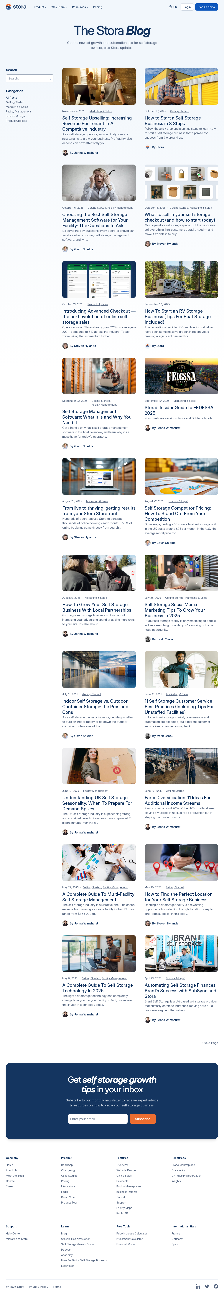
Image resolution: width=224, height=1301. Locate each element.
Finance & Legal (15, 116)
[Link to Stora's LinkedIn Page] (198, 1286)
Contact (10, 1181)
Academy (67, 1255)
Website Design (126, 1170)
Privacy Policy (38, 1287)
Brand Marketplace (183, 1164)
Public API (122, 1213)
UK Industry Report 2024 (187, 1175)
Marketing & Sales (17, 106)
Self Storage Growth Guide (77, 1244)
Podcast (66, 1249)
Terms (57, 1287)
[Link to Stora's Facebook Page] (216, 1286)
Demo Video (69, 1197)
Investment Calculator (129, 1238)
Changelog (68, 1170)
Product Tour (69, 1202)
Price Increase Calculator (131, 1233)
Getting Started (15, 102)
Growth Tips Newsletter (75, 1238)
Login (187, 7)
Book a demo (206, 7)
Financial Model (126, 1244)
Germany (177, 1238)
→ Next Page (209, 1043)
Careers (11, 1186)
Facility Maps (124, 1207)
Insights (176, 1181)
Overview (122, 1164)
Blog (64, 1233)
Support (121, 1202)
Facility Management (18, 111)
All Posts (11, 97)
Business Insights (126, 1191)
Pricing (97, 7)
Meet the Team (15, 1175)
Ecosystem (67, 1265)
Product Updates (16, 120)
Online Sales (124, 1175)
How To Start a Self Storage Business (84, 1260)
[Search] (50, 78)
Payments (122, 1181)
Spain (175, 1244)
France (176, 1233)
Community (178, 1170)
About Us (11, 1170)
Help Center (13, 1233)
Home (9, 1164)
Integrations (68, 1186)
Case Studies (69, 1175)
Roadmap (67, 1164)
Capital (120, 1197)
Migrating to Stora (17, 1238)
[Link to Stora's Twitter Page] (207, 1286)
